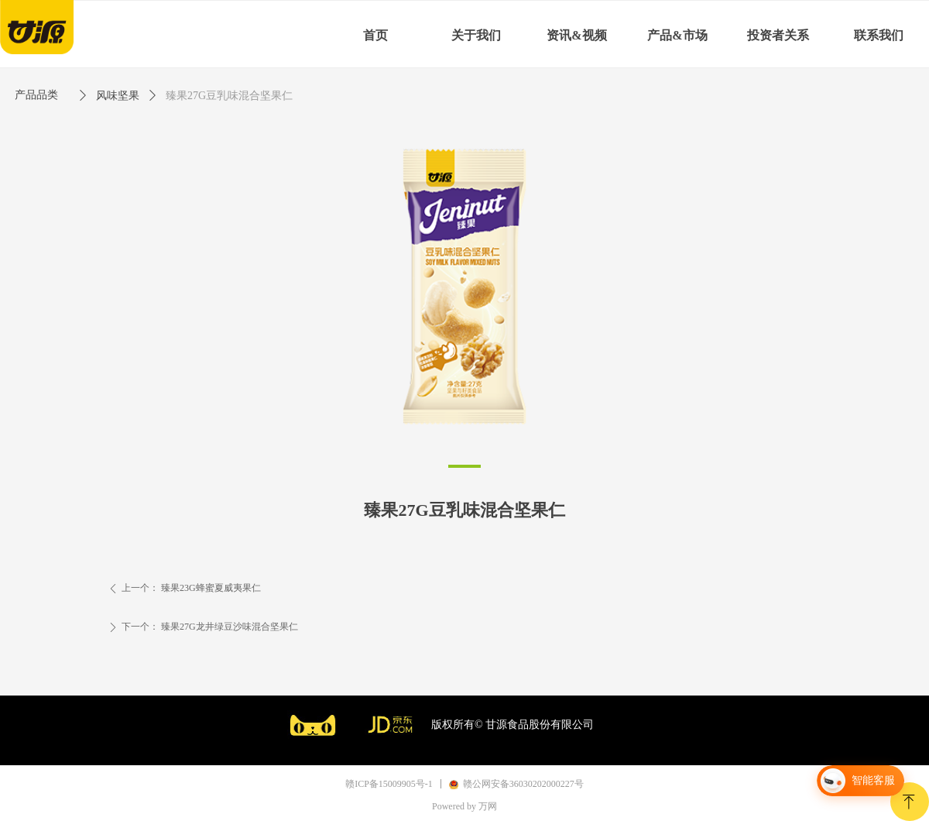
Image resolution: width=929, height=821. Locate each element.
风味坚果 (117, 95)
